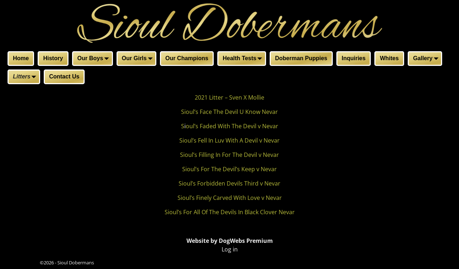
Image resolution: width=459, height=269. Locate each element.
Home (21, 58)
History (53, 58)
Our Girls (138, 59)
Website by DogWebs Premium (229, 241)
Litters (26, 77)
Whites (389, 58)
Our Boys (94, 59)
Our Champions (186, 58)
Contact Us (64, 76)
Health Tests (244, 59)
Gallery (427, 59)
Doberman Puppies (301, 58)
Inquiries (354, 58)
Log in (230, 249)
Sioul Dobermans (75, 262)
